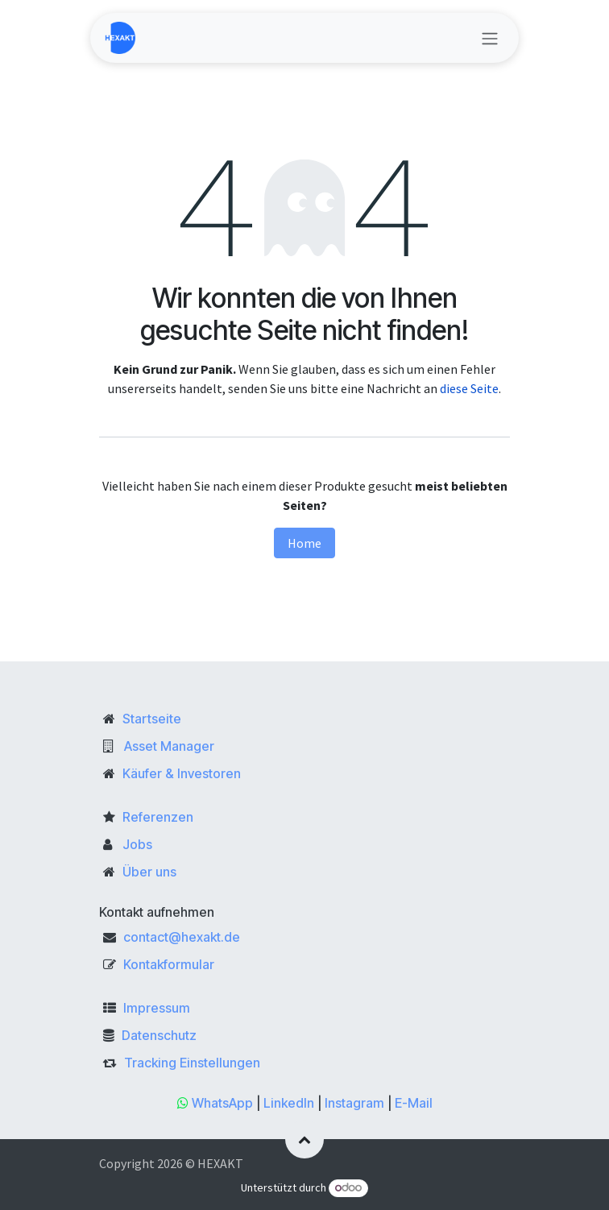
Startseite (151, 719)
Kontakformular (168, 964)
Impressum (156, 1008)
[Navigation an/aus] (490, 38)
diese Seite (469, 388)
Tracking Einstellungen (192, 1063)
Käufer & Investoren (181, 773)
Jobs (137, 844)
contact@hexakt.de (181, 937)
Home (304, 543)
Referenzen (157, 817)
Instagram (354, 1103)
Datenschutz (159, 1035)
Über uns (149, 872)
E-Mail (414, 1103)
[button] (304, 1139)
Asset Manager (169, 746)
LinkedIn (288, 1103)
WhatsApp (222, 1103)
